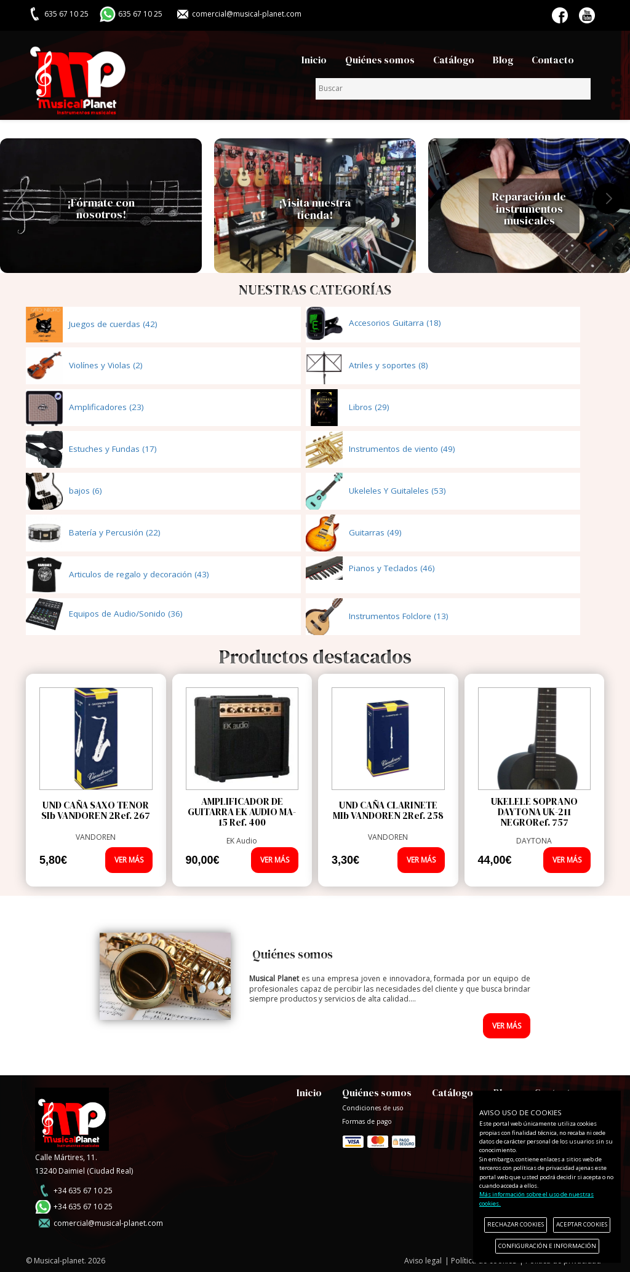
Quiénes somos (380, 59)
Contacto (553, 59)
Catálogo (453, 59)
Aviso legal (423, 1260)
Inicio (314, 59)
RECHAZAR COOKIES (515, 1224)
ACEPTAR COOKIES (581, 1224)
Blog (503, 59)
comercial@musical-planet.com (246, 14)
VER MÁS (128, 860)
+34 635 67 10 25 (83, 1190)
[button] (608, 198)
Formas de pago (379, 1139)
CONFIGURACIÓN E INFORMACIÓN (547, 1246)
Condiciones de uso (373, 1108)
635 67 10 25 (140, 14)
